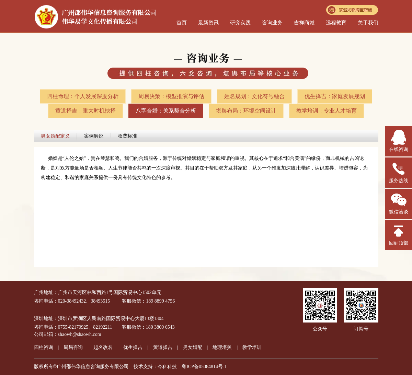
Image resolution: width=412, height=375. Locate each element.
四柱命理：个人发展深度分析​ (82, 96)
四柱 (43, 347)
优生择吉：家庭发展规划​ (335, 96)
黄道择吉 (162, 347)
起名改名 (103, 347)
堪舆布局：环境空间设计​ (246, 111)
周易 (73, 347)
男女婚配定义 (55, 136)
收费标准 (127, 136)
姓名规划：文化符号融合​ (254, 96)
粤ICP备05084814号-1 (204, 366)
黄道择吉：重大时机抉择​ (85, 111)
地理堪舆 (222, 347)
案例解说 (93, 136)
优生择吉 (132, 347)
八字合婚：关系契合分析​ (166, 111)
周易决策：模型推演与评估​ (171, 96)
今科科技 (167, 366)
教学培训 (252, 347)
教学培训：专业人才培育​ (326, 111)
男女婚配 (192, 347)
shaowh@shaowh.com (79, 334)
